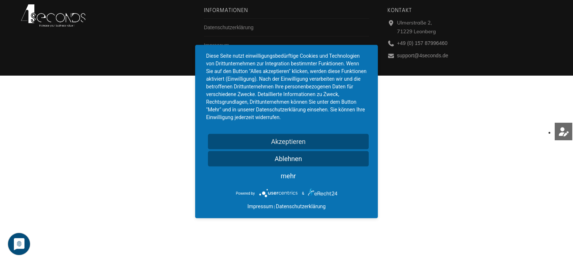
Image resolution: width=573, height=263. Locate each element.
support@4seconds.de (422, 55)
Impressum (260, 206)
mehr (288, 176)
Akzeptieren (288, 141)
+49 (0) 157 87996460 (422, 43)
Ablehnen (288, 159)
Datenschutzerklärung (229, 27)
